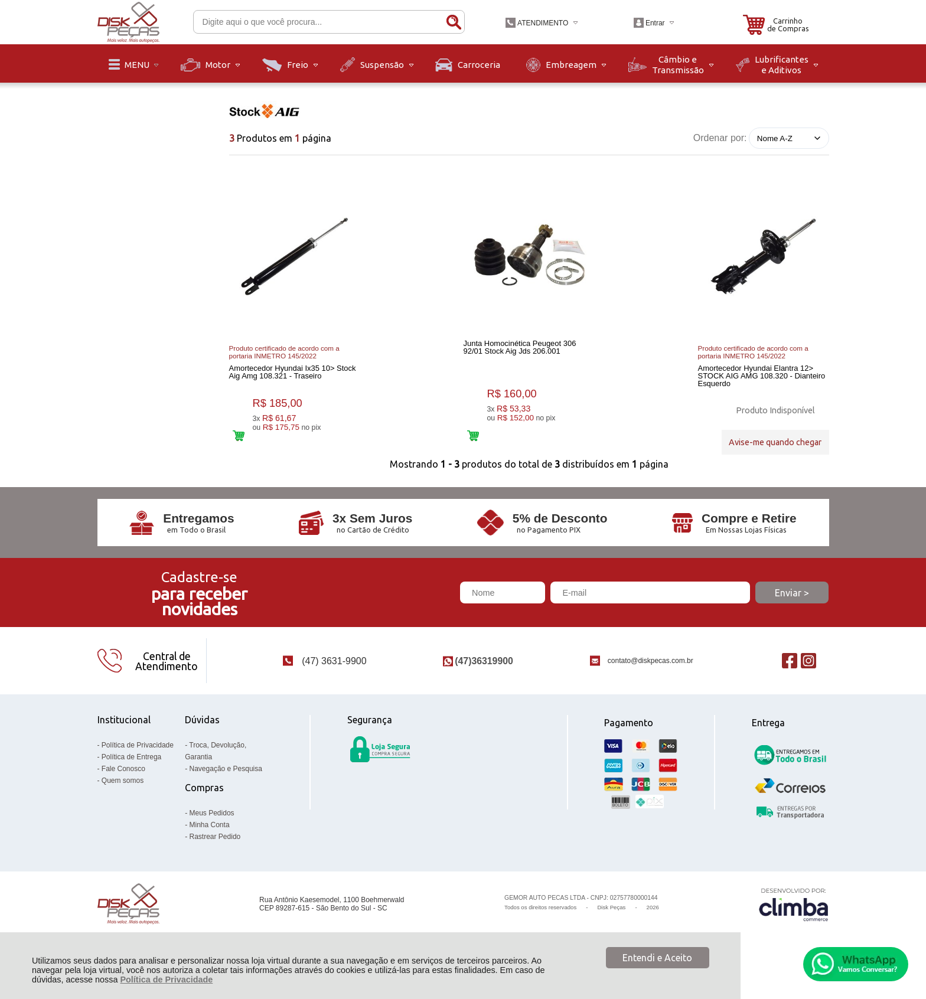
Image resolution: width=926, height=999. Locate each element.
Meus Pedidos (212, 828)
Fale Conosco (123, 784)
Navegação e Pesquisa (226, 784)
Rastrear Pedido (215, 852)
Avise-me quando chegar (775, 440)
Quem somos (123, 796)
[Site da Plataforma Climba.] (794, 919)
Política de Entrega (131, 772)
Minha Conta (210, 840)
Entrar (655, 23)
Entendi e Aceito (657, 957)
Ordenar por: (720, 138)
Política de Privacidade (166, 979)
